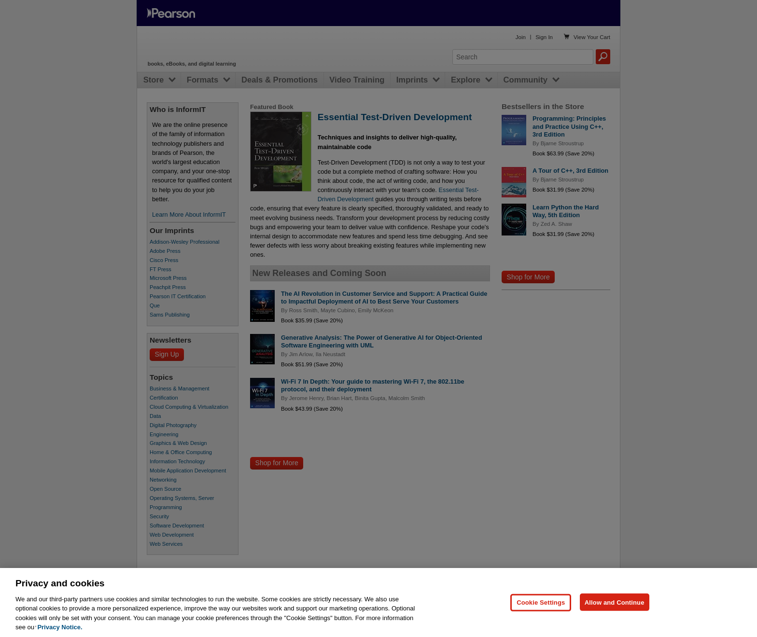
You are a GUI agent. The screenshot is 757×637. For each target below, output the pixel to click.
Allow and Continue (615, 620)
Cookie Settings (541, 620)
